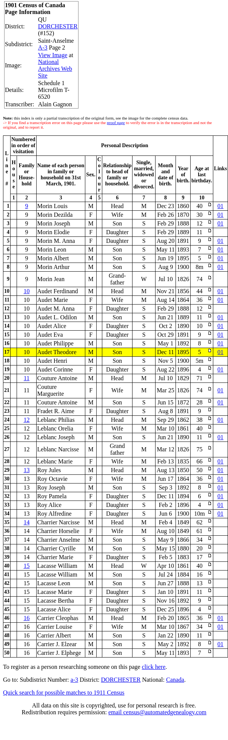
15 (26, 566)
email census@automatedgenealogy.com (157, 712)
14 (26, 522)
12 (26, 420)
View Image (53, 55)
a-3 (74, 679)
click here (154, 667)
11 (26, 378)
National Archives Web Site (55, 69)
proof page (116, 122)
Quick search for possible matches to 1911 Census (64, 692)
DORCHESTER (58, 26)
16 (26, 618)
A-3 (43, 47)
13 (26, 470)
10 (26, 291)
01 (220, 206)
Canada (175, 679)
